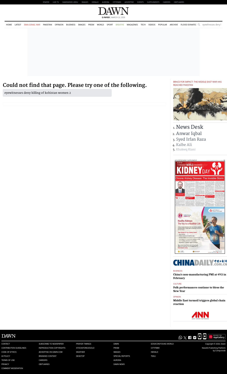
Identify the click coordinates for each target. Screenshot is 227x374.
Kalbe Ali (184, 145)
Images (85, 2)
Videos (151, 24)
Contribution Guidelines (13, 348)
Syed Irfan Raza (191, 139)
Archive (174, 24)
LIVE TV (56, 2)
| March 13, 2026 (113, 17)
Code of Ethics (8, 352)
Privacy (5, 364)
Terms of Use (8, 360)
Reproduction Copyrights (52, 348)
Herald (95, 2)
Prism (91, 24)
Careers (166, 2)
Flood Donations (190, 24)
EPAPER (46, 2)
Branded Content (48, 356)
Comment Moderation (12, 368)
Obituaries (179, 2)
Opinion (59, 24)
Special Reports (122, 356)
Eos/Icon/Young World (162, 344)
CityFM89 (117, 2)
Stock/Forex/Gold (85, 348)
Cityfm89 (155, 348)
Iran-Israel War (32, 24)
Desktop (80, 356)
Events (140, 2)
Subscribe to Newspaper (51, 344)
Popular (162, 24)
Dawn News (119, 364)
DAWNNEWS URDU (70, 2)
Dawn (116, 344)
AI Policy (5, 356)
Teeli (153, 356)
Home (9, 24)
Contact (5, 344)
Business (70, 24)
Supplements (153, 2)
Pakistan (47, 24)
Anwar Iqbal (189, 133)
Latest (18, 24)
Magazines (132, 24)
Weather (80, 352)
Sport (110, 24)
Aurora (105, 2)
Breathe (120, 24)
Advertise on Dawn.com (50, 352)
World (100, 24)
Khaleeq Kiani (185, 149)
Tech (143, 24)
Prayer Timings (83, 344)
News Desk (189, 127)
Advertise (129, 2)
